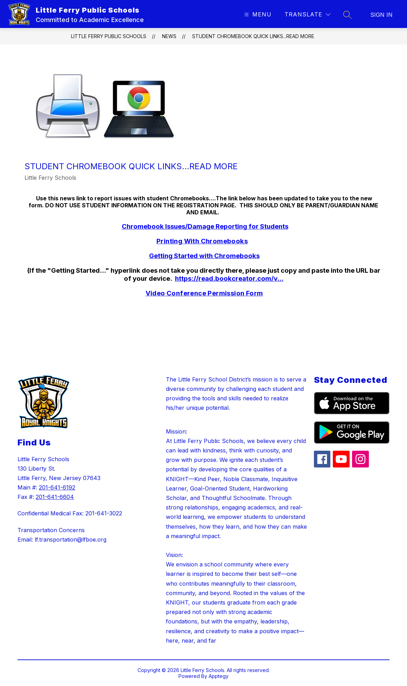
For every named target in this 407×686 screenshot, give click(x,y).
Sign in (381, 14)
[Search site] (347, 14)
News (169, 36)
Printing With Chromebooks (202, 241)
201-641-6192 (57, 487)
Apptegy (219, 676)
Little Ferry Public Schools (108, 36)
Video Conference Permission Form (204, 293)
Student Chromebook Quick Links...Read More (253, 36)
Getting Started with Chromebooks (204, 256)
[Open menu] (257, 14)
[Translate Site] (307, 14)
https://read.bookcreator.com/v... (229, 278)
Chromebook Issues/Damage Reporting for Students (205, 226)
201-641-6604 (55, 496)
